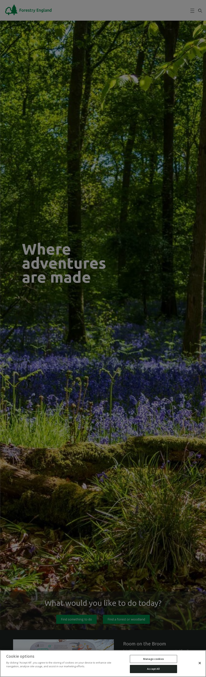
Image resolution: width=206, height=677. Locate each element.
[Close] (199, 663)
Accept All (153, 669)
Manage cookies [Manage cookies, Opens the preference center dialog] (153, 659)
